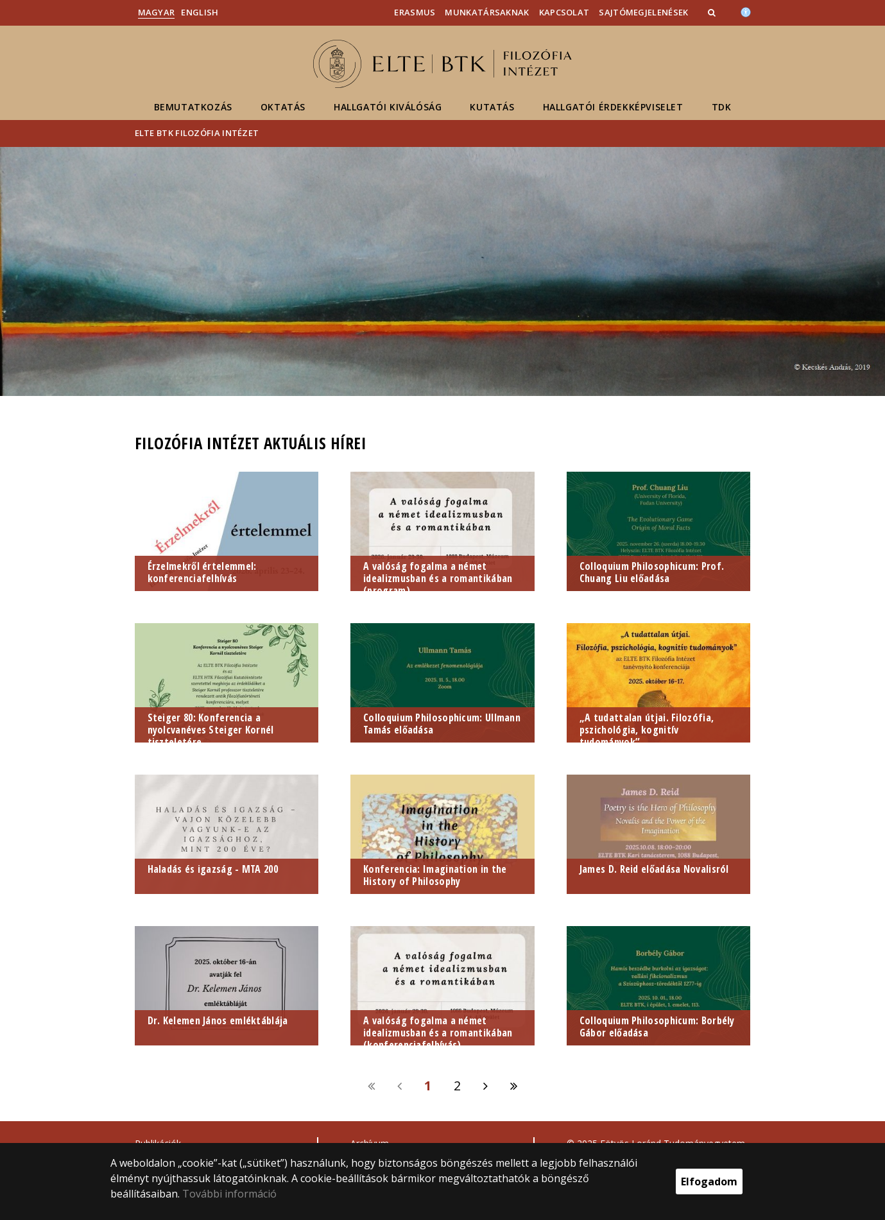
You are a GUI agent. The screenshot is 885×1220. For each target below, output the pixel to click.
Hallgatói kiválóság (388, 107)
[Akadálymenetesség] (746, 11)
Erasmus (414, 12)
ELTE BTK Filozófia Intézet (197, 133)
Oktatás (283, 107)
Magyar (156, 12)
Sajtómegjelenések (643, 12)
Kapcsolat (564, 12)
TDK (722, 107)
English (199, 12)
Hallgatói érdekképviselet (613, 107)
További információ (229, 1194)
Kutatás (492, 107)
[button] (713, 12)
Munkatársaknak (487, 12)
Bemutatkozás (193, 107)
